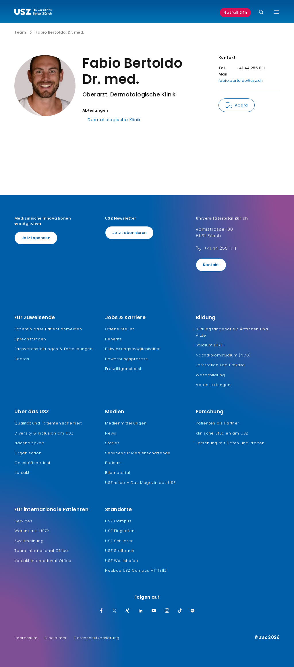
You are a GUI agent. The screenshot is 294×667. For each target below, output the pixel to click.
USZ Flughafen (119, 531)
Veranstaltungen (213, 384)
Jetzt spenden (36, 238)
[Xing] (127, 611)
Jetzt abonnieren (129, 232)
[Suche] (261, 12)
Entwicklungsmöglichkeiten (133, 349)
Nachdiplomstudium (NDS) (223, 355)
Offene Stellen (120, 329)
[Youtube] (154, 611)
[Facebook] (101, 611)
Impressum (26, 638)
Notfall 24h (235, 12)
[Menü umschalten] (276, 12)
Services (23, 521)
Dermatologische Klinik (114, 120)
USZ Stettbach (119, 550)
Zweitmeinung (29, 541)
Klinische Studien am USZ (222, 433)
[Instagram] (167, 611)
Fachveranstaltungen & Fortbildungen (53, 349)
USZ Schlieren (119, 541)
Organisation (28, 453)
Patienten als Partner (217, 423)
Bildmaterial (117, 472)
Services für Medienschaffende (138, 453)
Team (20, 32)
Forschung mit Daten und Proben (230, 443)
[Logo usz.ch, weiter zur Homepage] (33, 12)
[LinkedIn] (140, 611)
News (110, 433)
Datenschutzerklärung (96, 638)
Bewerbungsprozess (126, 359)
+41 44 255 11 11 (220, 248)
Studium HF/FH (210, 345)
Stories (112, 443)
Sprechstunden (30, 339)
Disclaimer (56, 638)
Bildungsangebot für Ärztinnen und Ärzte (232, 332)
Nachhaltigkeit (29, 443)
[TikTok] (180, 611)
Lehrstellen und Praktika (220, 365)
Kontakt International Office (42, 560)
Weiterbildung (210, 375)
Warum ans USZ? (31, 531)
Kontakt (211, 264)
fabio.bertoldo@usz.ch (240, 80)
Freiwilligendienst (123, 368)
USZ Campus (118, 521)
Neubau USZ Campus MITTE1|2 (136, 570)
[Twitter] (114, 611)
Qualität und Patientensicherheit (48, 423)
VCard (241, 105)
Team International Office (41, 550)
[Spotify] (192, 611)
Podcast (113, 463)
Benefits (113, 339)
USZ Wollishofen (121, 560)
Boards (21, 359)
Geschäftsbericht (32, 463)
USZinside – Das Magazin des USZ (140, 482)
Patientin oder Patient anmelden (48, 329)
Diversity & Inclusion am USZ (43, 433)
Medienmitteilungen (125, 423)
